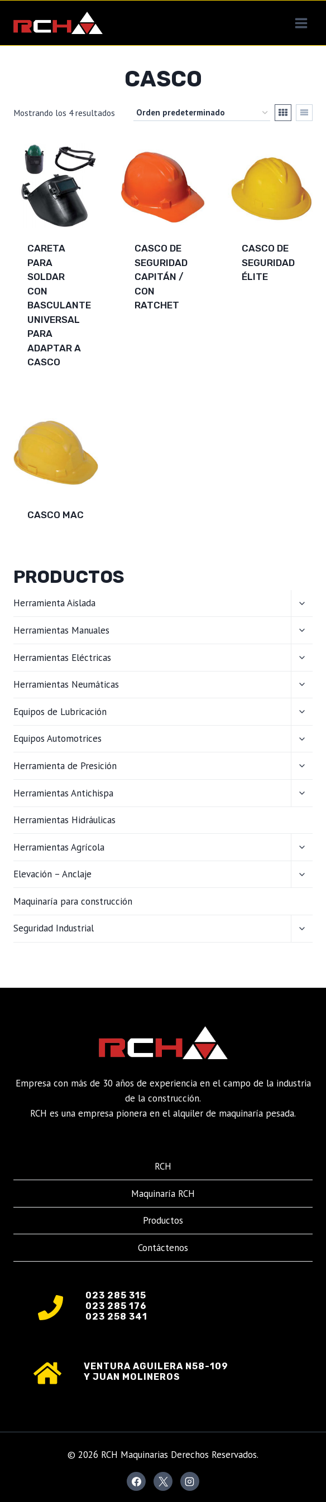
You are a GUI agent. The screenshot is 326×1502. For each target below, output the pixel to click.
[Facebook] (136, 1481)
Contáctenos (163, 1248)
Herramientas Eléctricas (62, 657)
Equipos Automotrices (57, 738)
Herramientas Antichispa (63, 793)
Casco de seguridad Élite (268, 262)
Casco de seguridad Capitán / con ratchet (161, 277)
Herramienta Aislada (54, 603)
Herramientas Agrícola (58, 847)
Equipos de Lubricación (60, 712)
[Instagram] (189, 1481)
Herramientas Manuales (61, 630)
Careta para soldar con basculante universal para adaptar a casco (59, 305)
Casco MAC (55, 514)
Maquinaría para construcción (72, 901)
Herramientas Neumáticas (66, 684)
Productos (163, 1220)
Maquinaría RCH (163, 1193)
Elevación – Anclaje (52, 874)
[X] (163, 1481)
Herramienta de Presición (65, 766)
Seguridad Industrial (53, 928)
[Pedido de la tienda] (201, 112)
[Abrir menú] (301, 23)
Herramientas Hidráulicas (64, 820)
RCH (163, 1166)
